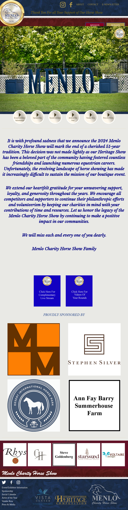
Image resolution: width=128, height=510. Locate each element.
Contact (93, 4)
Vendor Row (90, 118)
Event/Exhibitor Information (19, 119)
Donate (115, 25)
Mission (94, 25)
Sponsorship (37, 118)
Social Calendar (55, 118)
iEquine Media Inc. (108, 508)
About (80, 4)
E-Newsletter (110, 4)
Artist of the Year (73, 119)
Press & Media (108, 118)
